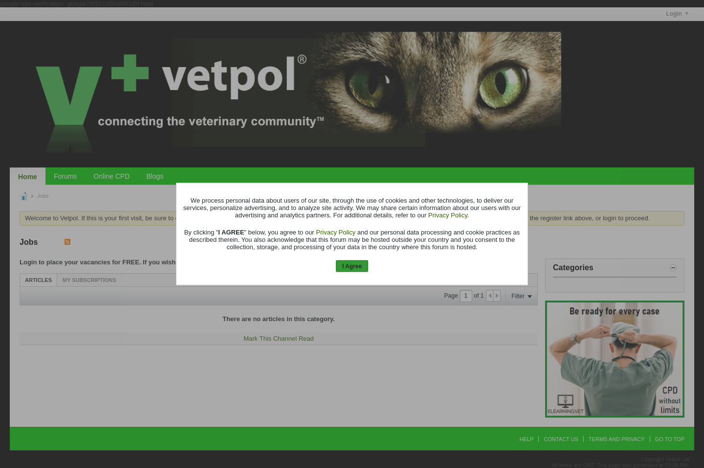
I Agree (352, 265)
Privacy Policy (447, 214)
